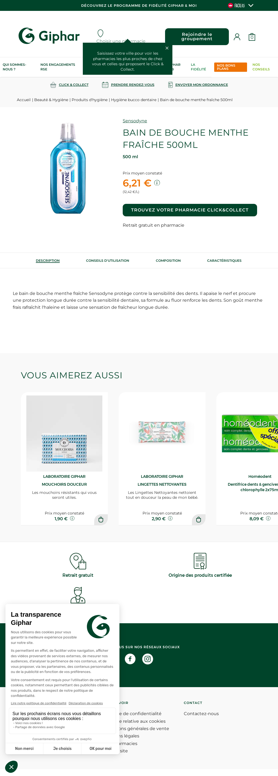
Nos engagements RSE (57, 67)
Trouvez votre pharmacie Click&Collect (190, 210)
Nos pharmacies (119, 750)
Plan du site (115, 757)
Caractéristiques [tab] (224, 260)
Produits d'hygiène (90, 99)
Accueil (24, 99)
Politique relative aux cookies (134, 728)
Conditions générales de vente (135, 735)
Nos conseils (261, 67)
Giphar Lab (174, 67)
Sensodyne (135, 120)
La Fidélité (198, 67)
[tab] (47, 260)
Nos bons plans (226, 67)
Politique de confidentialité (132, 720)
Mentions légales (120, 742)
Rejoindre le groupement (196, 36)
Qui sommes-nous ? (14, 67)
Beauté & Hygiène (51, 99)
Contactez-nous (201, 720)
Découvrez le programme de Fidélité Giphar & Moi (139, 5)
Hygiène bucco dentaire (133, 99)
